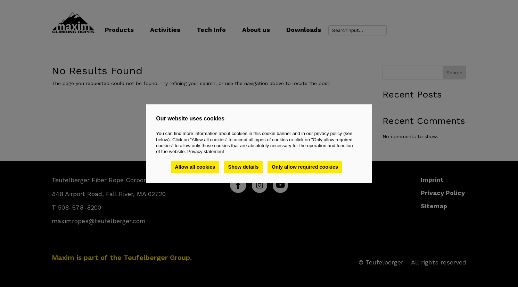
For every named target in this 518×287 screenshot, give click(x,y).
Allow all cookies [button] (195, 167)
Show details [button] (243, 167)
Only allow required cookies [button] (305, 167)
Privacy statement (205, 151)
